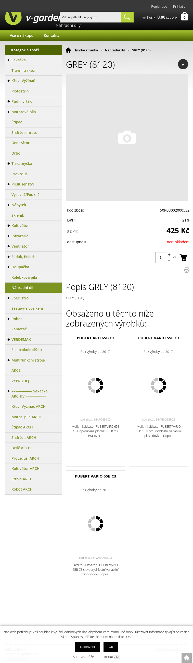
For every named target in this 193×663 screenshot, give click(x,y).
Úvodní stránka (85, 50)
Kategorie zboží (25, 50)
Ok (111, 647)
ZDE (117, 656)
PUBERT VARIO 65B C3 (95, 476)
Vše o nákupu (22, 35)
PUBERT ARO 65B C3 (95, 337)
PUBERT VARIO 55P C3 (158, 337)
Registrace (159, 6)
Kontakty (51, 35)
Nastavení (87, 647)
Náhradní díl (115, 50)
